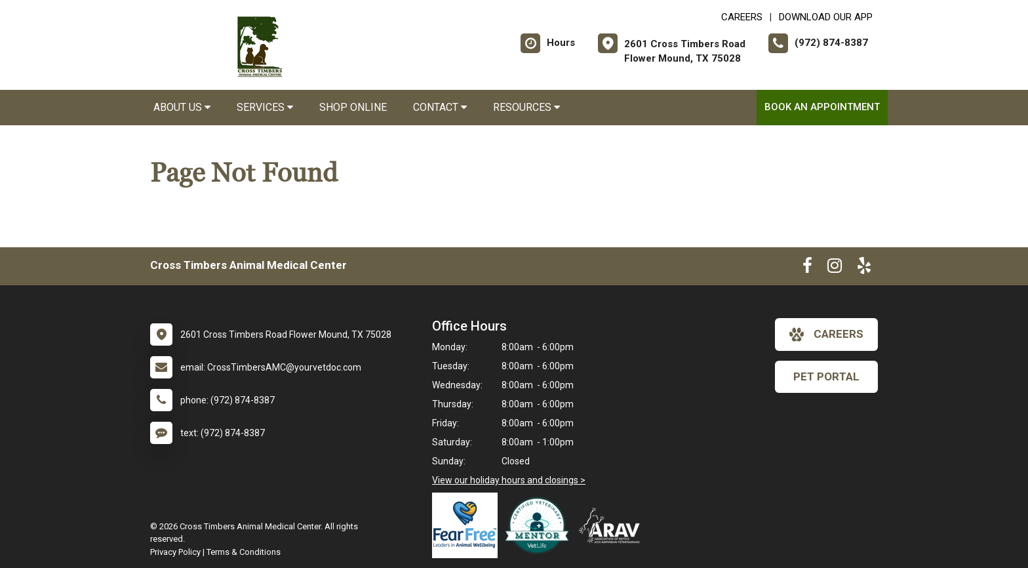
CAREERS (741, 17)
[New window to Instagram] (834, 268)
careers (826, 334)
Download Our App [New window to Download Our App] (826, 17)
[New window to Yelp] (864, 268)
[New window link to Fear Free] (468, 525)
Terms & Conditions (244, 552)
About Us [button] (181, 107)
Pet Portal (826, 376)
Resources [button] (526, 107)
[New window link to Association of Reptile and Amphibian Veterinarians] (612, 525)
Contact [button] (440, 107)
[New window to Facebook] (807, 268)
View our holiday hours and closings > (508, 480)
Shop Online (353, 107)
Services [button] (265, 107)
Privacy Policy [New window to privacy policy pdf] (175, 552)
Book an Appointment (822, 107)
